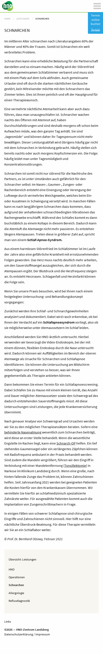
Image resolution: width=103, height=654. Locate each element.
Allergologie (16, 593)
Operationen (17, 577)
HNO (11, 569)
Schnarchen (16, 585)
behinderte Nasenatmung (22, 432)
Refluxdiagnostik (19, 601)
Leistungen (29, 559)
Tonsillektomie (75, 465)
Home (7, 18)
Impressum (42, 634)
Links (7, 621)
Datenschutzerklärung (18, 634)
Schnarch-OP (66, 443)
